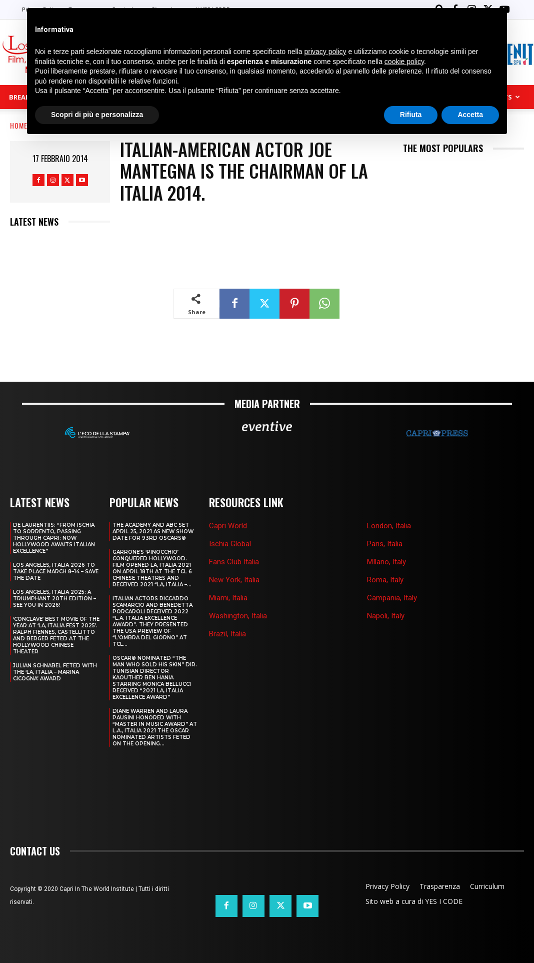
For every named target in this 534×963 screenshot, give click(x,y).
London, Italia (389, 523)
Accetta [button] (470, 115)
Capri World (228, 523)
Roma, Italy (385, 577)
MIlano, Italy (386, 559)
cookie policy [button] (404, 62)
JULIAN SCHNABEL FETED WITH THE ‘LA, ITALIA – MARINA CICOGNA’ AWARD (55, 670)
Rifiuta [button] (411, 115)
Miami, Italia (228, 595)
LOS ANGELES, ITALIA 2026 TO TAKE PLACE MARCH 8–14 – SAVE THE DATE (55, 569)
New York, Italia (234, 577)
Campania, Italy (392, 595)
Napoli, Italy (385, 613)
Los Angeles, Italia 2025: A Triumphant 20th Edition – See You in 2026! (54, 596)
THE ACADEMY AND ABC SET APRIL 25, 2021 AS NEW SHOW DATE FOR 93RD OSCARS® (153, 529)
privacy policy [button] (325, 52)
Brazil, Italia (227, 631)
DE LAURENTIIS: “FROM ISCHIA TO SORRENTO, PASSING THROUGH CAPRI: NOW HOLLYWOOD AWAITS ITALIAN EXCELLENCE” (54, 536)
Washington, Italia (238, 613)
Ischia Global (230, 541)
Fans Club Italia (234, 559)
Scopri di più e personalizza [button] (97, 115)
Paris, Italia (384, 541)
